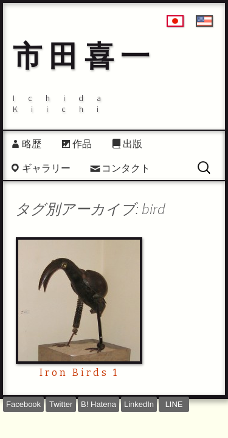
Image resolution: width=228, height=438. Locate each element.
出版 (132, 143)
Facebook (23, 404)
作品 (82, 143)
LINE (174, 404)
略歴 (31, 143)
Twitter (60, 404)
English (204, 21)
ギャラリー (46, 168)
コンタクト (126, 168)
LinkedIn (139, 404)
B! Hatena (98, 404)
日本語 (175, 21)
